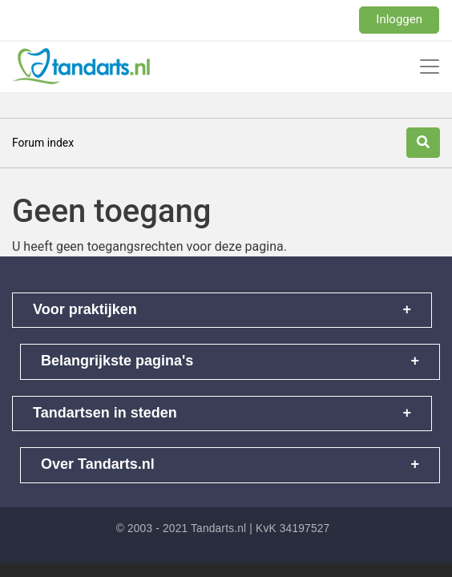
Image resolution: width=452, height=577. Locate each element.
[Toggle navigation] (429, 66)
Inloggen (399, 19)
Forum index (43, 142)
